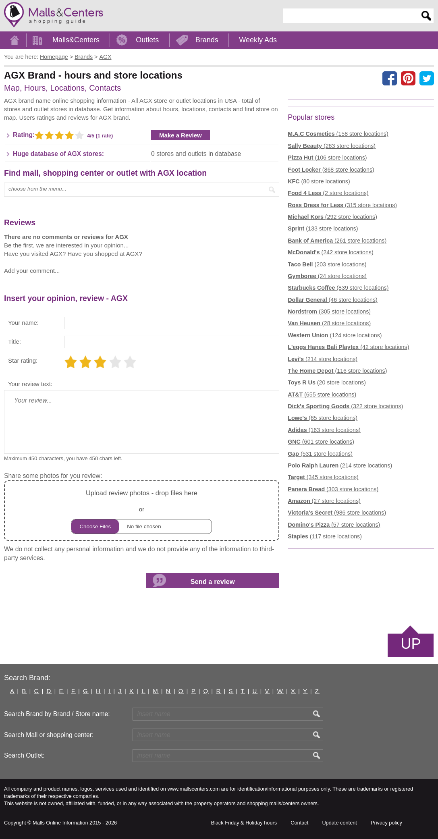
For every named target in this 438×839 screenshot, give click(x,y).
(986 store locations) (337, 512)
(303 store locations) (333, 489)
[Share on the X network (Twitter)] (426, 78)
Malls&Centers (76, 40)
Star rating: (22, 360)
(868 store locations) (331, 169)
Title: (14, 341)
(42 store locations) (348, 347)
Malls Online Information (60, 823)
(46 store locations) (333, 300)
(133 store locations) (323, 228)
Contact (299, 823)
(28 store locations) (329, 323)
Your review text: (30, 383)
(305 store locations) (329, 311)
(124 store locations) (335, 335)
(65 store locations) (322, 418)
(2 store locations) (328, 193)
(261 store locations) (337, 240)
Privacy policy (386, 823)
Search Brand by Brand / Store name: (57, 713)
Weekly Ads (258, 40)
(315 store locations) (342, 205)
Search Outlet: (24, 755)
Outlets (147, 40)
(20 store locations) (327, 382)
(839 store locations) (338, 288)
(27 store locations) (324, 501)
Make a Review (180, 135)
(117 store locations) (325, 536)
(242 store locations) (330, 252)
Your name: (23, 322)
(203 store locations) (327, 264)
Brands (206, 40)
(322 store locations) (345, 406)
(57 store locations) (334, 524)
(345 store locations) (323, 477)
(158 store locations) (338, 134)
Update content (339, 823)
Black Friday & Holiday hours (244, 823)
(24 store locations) (327, 276)
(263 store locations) (332, 146)
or (141, 510)
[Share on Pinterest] (408, 78)
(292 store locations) (332, 217)
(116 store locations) (337, 371)
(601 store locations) (321, 441)
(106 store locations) (327, 157)
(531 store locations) (320, 454)
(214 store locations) (322, 359)
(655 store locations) (322, 394)
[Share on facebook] (389, 78)
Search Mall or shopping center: (48, 734)
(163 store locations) (324, 430)
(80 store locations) (319, 181)
